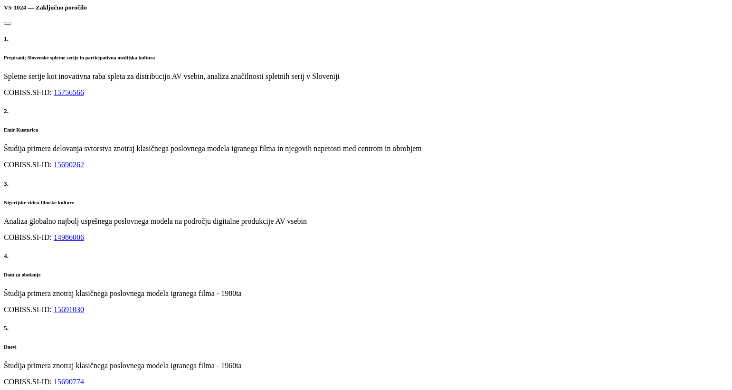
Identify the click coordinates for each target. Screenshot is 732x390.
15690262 (69, 165)
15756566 (69, 92)
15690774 (69, 382)
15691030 (69, 309)
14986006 (69, 237)
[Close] (7, 23)
